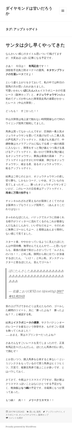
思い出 (32, 411)
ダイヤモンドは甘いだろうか (29, 11)
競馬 (39, 411)
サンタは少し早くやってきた (35, 45)
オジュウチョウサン (28, 414)
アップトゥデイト (54, 411)
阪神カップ (43, 414)
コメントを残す (16, 417)
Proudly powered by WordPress (21, 426)
